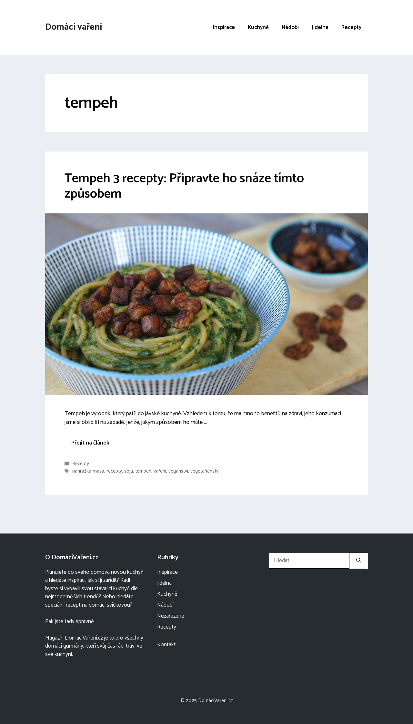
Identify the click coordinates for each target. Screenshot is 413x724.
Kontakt (166, 644)
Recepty (351, 27)
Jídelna (320, 27)
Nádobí (290, 27)
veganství (178, 471)
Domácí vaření (73, 27)
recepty (114, 471)
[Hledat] (358, 561)
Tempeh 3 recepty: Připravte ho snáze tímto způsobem (184, 186)
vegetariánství (204, 471)
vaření (160, 471)
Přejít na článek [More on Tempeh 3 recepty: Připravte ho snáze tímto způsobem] (90, 443)
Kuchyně (258, 27)
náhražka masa (88, 471)
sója (128, 471)
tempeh (143, 471)
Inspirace (224, 27)
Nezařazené (170, 616)
